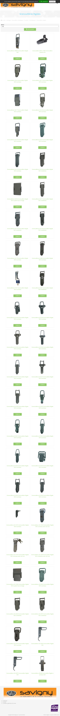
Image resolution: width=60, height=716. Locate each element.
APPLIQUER (30, 29)
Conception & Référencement (54, 714)
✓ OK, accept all (43, 1)
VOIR (18, 58)
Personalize (52, 1)
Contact (4, 702)
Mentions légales (46, 714)
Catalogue (8, 20)
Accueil (3, 20)
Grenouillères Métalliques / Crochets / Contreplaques (24, 20)
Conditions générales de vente (9, 703)
